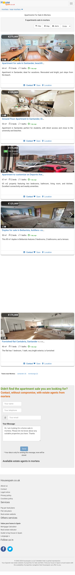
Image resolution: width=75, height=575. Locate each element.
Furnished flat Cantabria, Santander (20, 341)
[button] (16, 10)
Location (47, 85)
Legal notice (5, 492)
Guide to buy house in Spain (11, 533)
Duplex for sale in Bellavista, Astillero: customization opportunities (35, 230)
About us (4, 486)
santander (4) (21, 374)
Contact (4, 489)
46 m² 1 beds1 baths (19, 346)
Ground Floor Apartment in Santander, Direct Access (28, 118)
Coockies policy (7, 499)
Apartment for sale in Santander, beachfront (24, 63)
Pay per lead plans (8, 508)
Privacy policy (6, 495)
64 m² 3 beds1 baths (19, 68)
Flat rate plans (6, 511)
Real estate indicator (8, 530)
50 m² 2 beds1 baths (19, 235)
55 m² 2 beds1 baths (19, 124)
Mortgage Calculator (8, 527)
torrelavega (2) (33, 374)
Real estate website (8, 514)
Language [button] (5, 536)
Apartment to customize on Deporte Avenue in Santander (30, 174)
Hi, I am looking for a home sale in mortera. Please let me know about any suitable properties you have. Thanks (22, 433)
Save (36, 85)
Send (24, 449)
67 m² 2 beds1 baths (19, 179)
